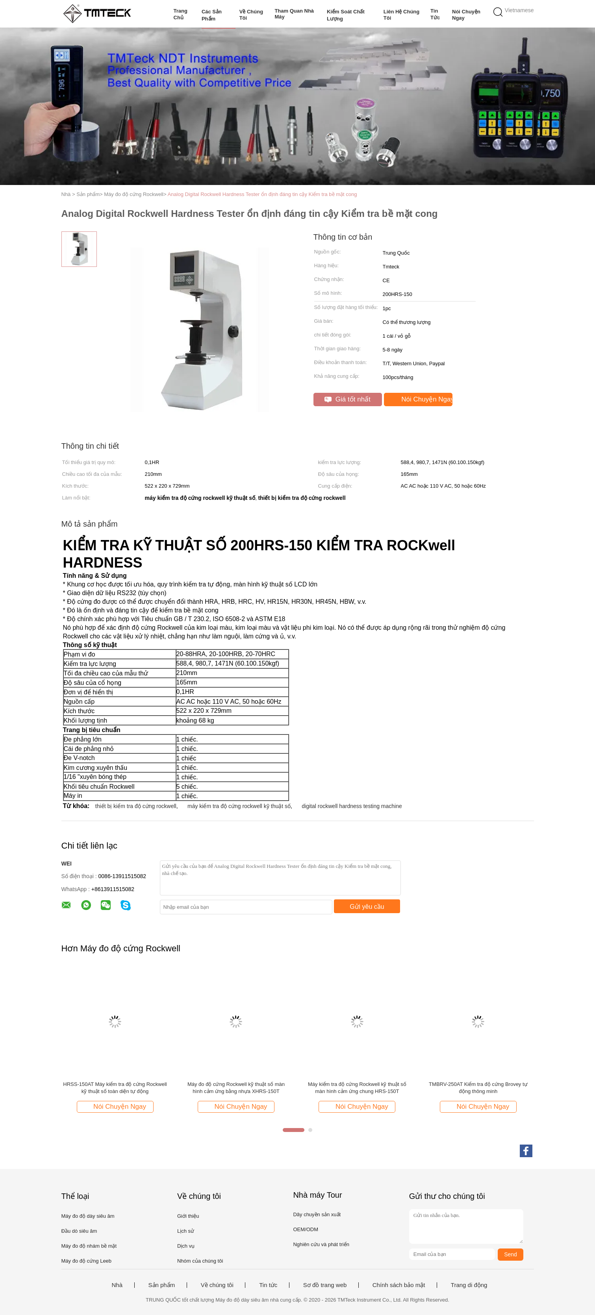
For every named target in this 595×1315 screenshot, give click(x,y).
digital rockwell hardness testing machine (352, 806)
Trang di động (469, 1285)
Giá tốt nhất (347, 399)
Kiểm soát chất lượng (346, 15)
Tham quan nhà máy (294, 14)
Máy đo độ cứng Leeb (86, 1261)
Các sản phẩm (212, 15)
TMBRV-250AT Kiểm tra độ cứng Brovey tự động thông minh (478, 1087)
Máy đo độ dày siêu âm (88, 1216)
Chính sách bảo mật (399, 1285)
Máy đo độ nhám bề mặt (89, 1246)
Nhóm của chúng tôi (200, 1261)
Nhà (117, 1285)
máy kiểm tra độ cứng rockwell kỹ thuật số (239, 806)
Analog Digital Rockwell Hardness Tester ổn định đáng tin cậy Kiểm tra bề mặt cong (262, 194)
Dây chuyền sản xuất (317, 1214)
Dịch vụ (186, 1246)
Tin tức (435, 14)
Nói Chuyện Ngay (466, 15)
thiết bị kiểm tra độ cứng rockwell (135, 806)
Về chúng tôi (251, 15)
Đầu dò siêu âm (79, 1231)
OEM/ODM (305, 1229)
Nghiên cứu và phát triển (321, 1244)
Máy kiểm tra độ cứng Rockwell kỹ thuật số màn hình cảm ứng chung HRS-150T (357, 1087)
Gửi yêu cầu (367, 906)
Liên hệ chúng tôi (402, 15)
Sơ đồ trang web (325, 1285)
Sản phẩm (161, 1285)
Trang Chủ (180, 14)
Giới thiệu (188, 1216)
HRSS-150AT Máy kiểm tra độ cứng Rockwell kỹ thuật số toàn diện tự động (115, 1087)
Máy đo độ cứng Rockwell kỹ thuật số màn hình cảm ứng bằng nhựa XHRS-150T (236, 1087)
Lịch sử (185, 1231)
